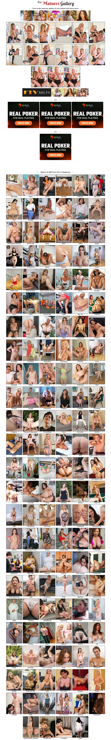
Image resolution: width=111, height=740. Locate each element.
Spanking (64, 619)
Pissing (80, 714)
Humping (31, 360)
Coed (47, 714)
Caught (31, 407)
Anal (80, 619)
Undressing (31, 337)
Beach (14, 502)
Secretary (64, 360)
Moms (47, 549)
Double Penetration (31, 431)
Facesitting (47, 431)
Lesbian (80, 407)
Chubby (97, 290)
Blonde (64, 290)
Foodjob (64, 737)
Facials (14, 407)
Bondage (14, 360)
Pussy (97, 690)
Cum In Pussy (47, 666)
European (97, 714)
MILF (64, 242)
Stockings (97, 407)
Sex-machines (64, 714)
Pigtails (97, 219)
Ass (80, 454)
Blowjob (47, 384)
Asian (31, 313)
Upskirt (80, 643)
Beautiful (31, 454)
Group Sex (47, 313)
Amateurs (47, 596)
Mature (14, 337)
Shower (64, 384)
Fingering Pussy (31, 549)
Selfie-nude (14, 290)
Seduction (14, 572)
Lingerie (14, 431)
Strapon (47, 219)
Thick (64, 525)
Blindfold (14, 643)
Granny (47, 337)
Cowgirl (14, 714)
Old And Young (31, 478)
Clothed (64, 407)
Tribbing (97, 313)
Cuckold (31, 502)
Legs (31, 596)
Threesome (31, 266)
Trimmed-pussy (14, 596)
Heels (47, 195)
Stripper (80, 690)
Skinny (14, 549)
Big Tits (80, 313)
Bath (14, 619)
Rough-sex (48, 737)
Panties (31, 619)
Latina (47, 502)
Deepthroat (48, 619)
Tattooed (80, 549)
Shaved (80, 360)
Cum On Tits (31, 690)
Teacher (80, 219)
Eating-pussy (97, 525)
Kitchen (64, 572)
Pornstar (31, 666)
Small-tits (97, 666)
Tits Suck (64, 690)
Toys (47, 643)
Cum (64, 666)
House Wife (64, 549)
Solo (47, 690)
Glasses (80, 195)
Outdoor (64, 502)
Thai (14, 219)
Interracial (47, 407)
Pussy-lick (97, 572)
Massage (14, 195)
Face (64, 431)
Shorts (97, 431)
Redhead (80, 384)
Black (47, 266)
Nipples (64, 266)
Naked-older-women (31, 737)
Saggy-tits (14, 478)
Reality (14, 690)
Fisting (31, 643)
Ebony (80, 502)
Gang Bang (97, 596)
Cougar (64, 478)
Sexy (47, 242)
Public (14, 666)
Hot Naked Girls (97, 478)
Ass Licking (80, 572)
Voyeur (64, 643)
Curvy (97, 360)
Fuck (97, 266)
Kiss (80, 266)
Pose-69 (97, 502)
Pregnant (80, 666)
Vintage (31, 219)
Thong (47, 454)
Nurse (80, 290)
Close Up (47, 478)
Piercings (97, 549)
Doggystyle (80, 337)
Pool (64, 596)
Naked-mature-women (97, 454)
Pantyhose (31, 525)
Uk (97, 643)
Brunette (80, 431)
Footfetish (80, 525)
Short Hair (31, 242)
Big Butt (80, 596)
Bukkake (64, 219)
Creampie (80, 478)
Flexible (64, 195)
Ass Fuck (47, 525)
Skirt (97, 384)
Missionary (64, 454)
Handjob (14, 384)
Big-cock (97, 195)
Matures (56, 3)
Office (80, 242)
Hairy (14, 454)
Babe (14, 266)
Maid (80, 737)
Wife (31, 714)
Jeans (14, 313)
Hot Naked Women (14, 242)
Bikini (31, 384)
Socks (97, 242)
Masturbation (31, 290)
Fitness (47, 572)
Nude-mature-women (47, 290)
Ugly (14, 525)
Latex (64, 313)
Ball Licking (97, 619)
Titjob (64, 337)
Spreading (47, 360)
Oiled (31, 195)
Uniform (97, 337)
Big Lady (31, 572)
